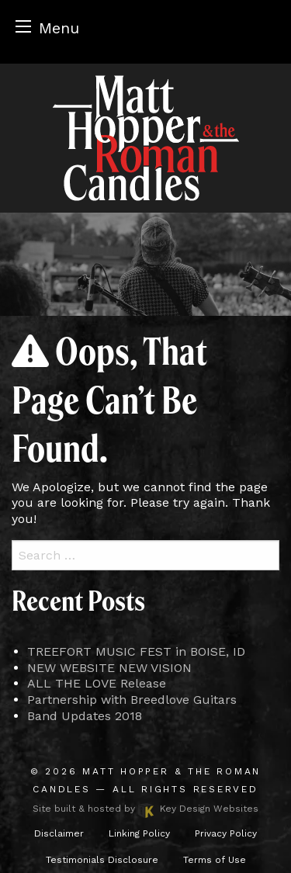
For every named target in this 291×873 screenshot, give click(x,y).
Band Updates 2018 (84, 715)
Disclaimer (59, 833)
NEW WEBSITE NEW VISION (109, 667)
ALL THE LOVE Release (96, 683)
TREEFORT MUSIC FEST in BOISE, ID (136, 651)
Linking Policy (139, 833)
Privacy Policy (226, 833)
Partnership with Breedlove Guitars (132, 699)
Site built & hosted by (145, 808)
